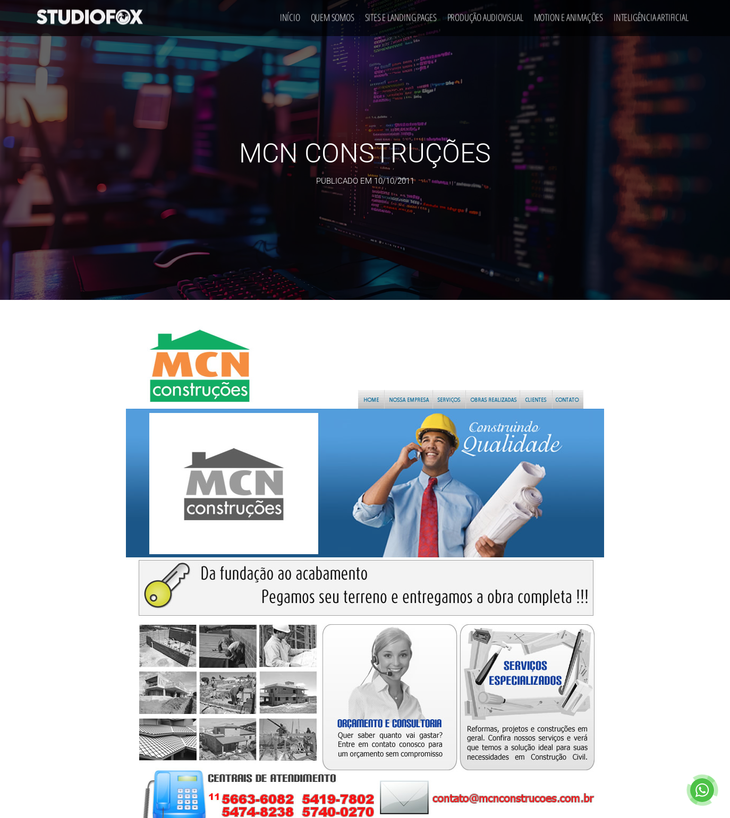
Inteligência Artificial (651, 13)
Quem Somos (332, 13)
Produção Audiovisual (485, 13)
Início (290, 13)
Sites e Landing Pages (401, 13)
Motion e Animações (568, 13)
